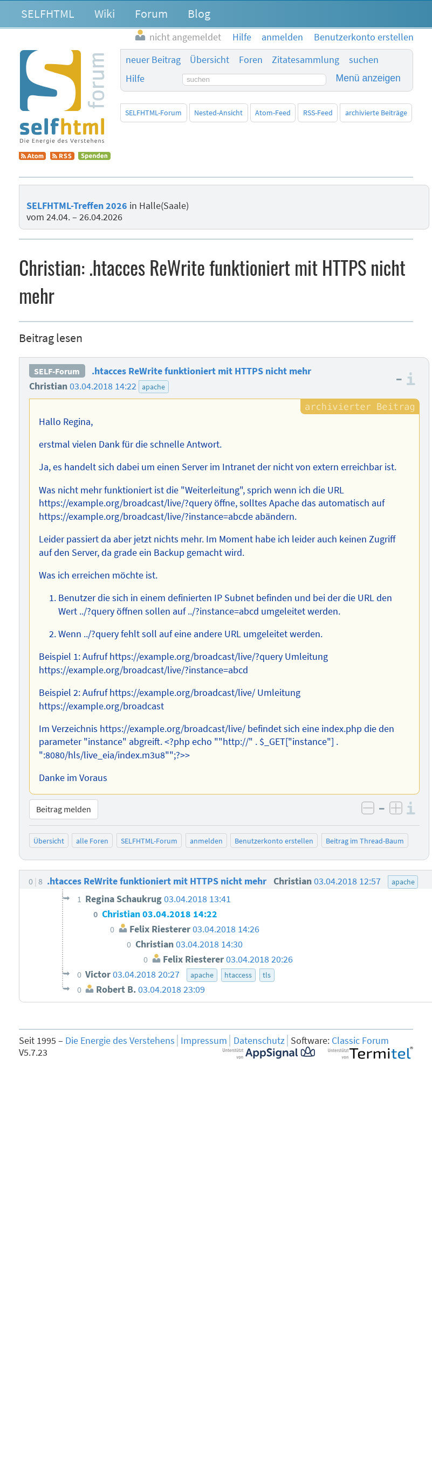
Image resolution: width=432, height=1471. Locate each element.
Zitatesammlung (305, 60)
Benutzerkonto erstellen (274, 841)
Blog (199, 13)
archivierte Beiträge (376, 112)
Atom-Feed (273, 112)
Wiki (104, 13)
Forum (151, 13)
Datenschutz (259, 1041)
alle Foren (92, 841)
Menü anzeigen (368, 78)
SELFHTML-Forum (153, 112)
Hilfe (135, 79)
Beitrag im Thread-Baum (365, 841)
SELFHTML (47, 13)
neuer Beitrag (153, 60)
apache (153, 387)
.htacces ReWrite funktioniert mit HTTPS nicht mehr (201, 371)
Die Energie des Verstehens (120, 1041)
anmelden (206, 841)
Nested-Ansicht (218, 112)
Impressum (204, 1041)
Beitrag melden (63, 809)
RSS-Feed (318, 112)
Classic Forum (360, 1041)
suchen (364, 60)
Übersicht (209, 60)
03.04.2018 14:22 (103, 386)
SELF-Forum (57, 371)
